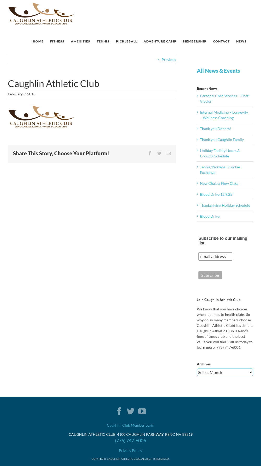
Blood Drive (210, 216)
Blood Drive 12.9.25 (216, 194)
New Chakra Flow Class (219, 183)
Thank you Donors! (215, 128)
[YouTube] (142, 411)
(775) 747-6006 (130, 440)
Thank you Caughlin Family (222, 139)
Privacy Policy (130, 450)
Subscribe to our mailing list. (222, 240)
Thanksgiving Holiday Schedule (225, 205)
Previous (169, 59)
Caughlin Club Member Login (130, 425)
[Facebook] (119, 411)
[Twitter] (131, 411)
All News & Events (218, 71)
